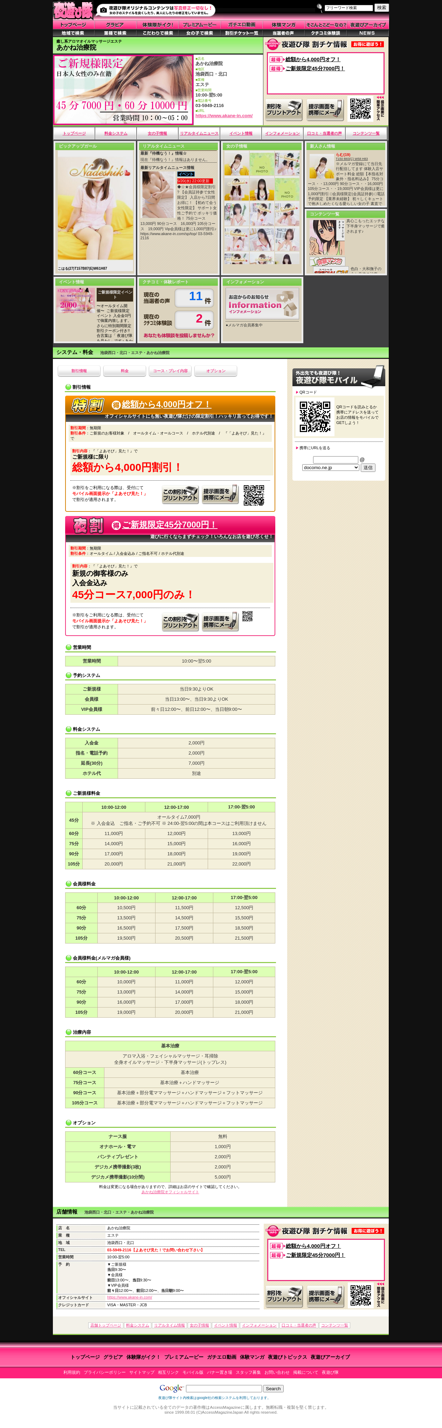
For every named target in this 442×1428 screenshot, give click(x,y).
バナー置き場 (219, 1372)
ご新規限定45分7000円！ (315, 68)
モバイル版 (192, 1372)
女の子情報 (157, 133)
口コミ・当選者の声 (324, 133)
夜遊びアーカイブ (330, 1357)
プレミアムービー (183, 1357)
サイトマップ (141, 1372)
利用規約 (71, 1372)
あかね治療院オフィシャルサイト (170, 1192)
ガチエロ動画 (221, 1357)
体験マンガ (252, 1357)
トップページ (74, 133)
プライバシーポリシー (105, 1372)
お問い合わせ (277, 1372)
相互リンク (168, 1372)
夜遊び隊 (330, 1372)
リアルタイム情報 (169, 1325)
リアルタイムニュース (199, 133)
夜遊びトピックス (287, 1357)
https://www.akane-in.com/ (224, 115)
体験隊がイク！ (143, 1357)
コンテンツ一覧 (366, 133)
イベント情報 (241, 133)
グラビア (113, 1357)
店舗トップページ (105, 1325)
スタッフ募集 (248, 1372)
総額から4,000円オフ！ (313, 59)
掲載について (305, 1372)
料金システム (115, 133)
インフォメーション (282, 133)
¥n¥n (330, 467)
